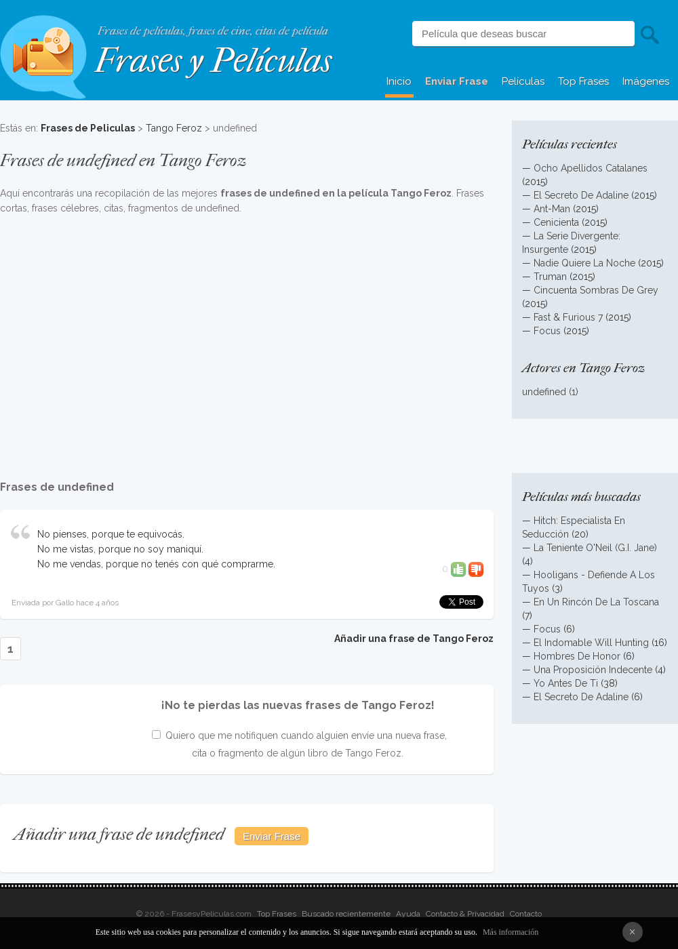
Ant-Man (552, 208)
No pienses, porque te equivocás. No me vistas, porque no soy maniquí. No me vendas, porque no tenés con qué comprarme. (156, 549)
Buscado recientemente (346, 913)
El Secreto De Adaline (581, 195)
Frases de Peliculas (88, 128)
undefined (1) (550, 391)
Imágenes (645, 81)
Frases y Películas (213, 61)
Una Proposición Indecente (593, 669)
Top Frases (583, 81)
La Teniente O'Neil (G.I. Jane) (595, 547)
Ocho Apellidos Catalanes (590, 168)
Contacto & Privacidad (465, 913)
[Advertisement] (247, 340)
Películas (523, 81)
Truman (550, 276)
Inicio (399, 81)
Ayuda (408, 913)
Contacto (526, 913)
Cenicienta (556, 222)
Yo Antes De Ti (566, 683)
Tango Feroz (174, 128)
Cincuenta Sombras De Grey (596, 290)
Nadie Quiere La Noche (584, 263)
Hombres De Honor (577, 656)
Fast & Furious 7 (568, 317)
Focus (547, 330)
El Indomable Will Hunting (591, 642)
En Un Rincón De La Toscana (596, 602)
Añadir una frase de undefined (119, 834)
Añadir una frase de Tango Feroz (414, 638)
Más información (510, 932)
